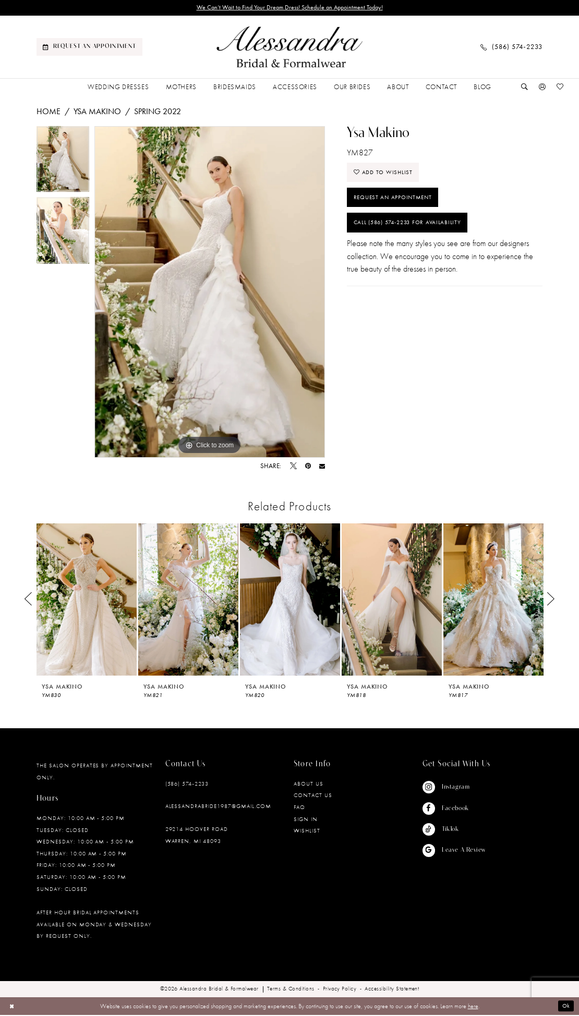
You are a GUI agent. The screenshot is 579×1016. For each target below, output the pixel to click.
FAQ (299, 808)
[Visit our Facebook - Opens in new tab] (454, 809)
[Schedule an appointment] (89, 48)
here (473, 1007)
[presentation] (87, 600)
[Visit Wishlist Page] (560, 88)
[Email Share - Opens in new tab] (322, 467)
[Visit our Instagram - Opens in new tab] (454, 788)
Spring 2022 (157, 112)
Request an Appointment (396, 202)
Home (49, 112)
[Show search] (525, 88)
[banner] (289, 48)
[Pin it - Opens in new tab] (308, 467)
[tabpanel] (63, 162)
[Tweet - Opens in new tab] (293, 467)
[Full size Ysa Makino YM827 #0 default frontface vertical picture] (209, 293)
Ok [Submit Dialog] (565, 1007)
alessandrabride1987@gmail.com (218, 807)
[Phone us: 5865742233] (511, 48)
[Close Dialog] (12, 1007)
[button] (542, 88)
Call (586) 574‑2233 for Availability (412, 230)
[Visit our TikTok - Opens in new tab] (454, 830)
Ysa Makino (97, 112)
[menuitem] (89, 48)
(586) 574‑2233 (187, 784)
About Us (308, 784)
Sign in (306, 819)
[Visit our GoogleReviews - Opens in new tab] (454, 851)
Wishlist (307, 831)
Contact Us (313, 796)
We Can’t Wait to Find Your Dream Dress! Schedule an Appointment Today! (289, 8)
